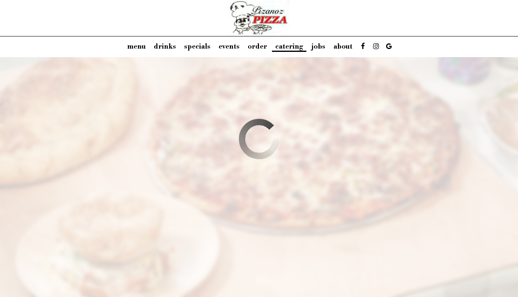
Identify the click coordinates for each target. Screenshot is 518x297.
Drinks (165, 47)
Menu (136, 47)
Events (229, 47)
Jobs (318, 47)
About (342, 47)
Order (257, 47)
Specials (197, 47)
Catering (289, 47)
